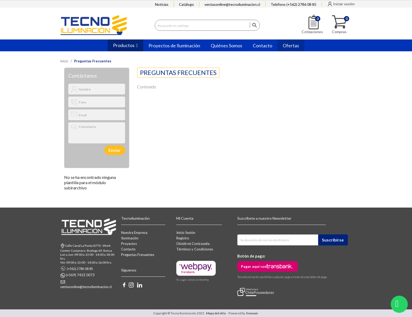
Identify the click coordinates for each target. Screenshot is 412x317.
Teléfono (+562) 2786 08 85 (293, 4)
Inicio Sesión (185, 232)
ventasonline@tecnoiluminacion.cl (232, 4)
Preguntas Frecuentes (137, 255)
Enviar (115, 150)
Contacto (128, 249)
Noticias (161, 4)
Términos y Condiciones (194, 249)
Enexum (252, 313)
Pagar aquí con (254, 266)
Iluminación (129, 238)
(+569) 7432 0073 (80, 275)
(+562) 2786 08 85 (80, 268)
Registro (182, 238)
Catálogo (186, 4)
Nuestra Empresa (134, 232)
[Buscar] (207, 25)
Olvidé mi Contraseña (193, 243)
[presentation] (86, 150)
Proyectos (129, 243)
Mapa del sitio (216, 313)
